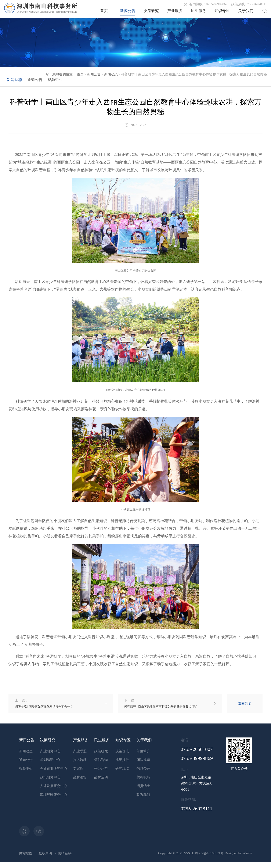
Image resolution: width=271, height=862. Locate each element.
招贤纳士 (143, 786)
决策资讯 (122, 751)
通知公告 (34, 80)
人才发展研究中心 (53, 786)
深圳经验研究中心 (53, 795)
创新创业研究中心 (53, 768)
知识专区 (222, 11)
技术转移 (80, 760)
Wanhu (247, 853)
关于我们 (245, 11)
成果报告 (122, 760)
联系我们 (143, 795)
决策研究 (151, 11)
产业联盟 (80, 751)
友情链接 (65, 853)
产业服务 (175, 11)
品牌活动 (101, 777)
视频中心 (55, 80)
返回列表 (245, 703)
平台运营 (101, 768)
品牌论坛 (80, 777)
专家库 (78, 768)
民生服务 (198, 11)
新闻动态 (111, 74)
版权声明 (45, 853)
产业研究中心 (50, 751)
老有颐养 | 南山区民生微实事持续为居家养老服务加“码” (160, 703)
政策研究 (101, 751)
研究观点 (122, 768)
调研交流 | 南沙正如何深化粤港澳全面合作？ (44, 703)
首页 (104, 11)
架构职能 (143, 777)
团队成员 (143, 760)
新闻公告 (127, 11)
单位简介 (143, 751)
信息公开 (143, 768)
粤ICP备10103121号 (209, 853)
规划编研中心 (50, 760)
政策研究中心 (50, 777)
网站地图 (26, 853)
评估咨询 (101, 760)
